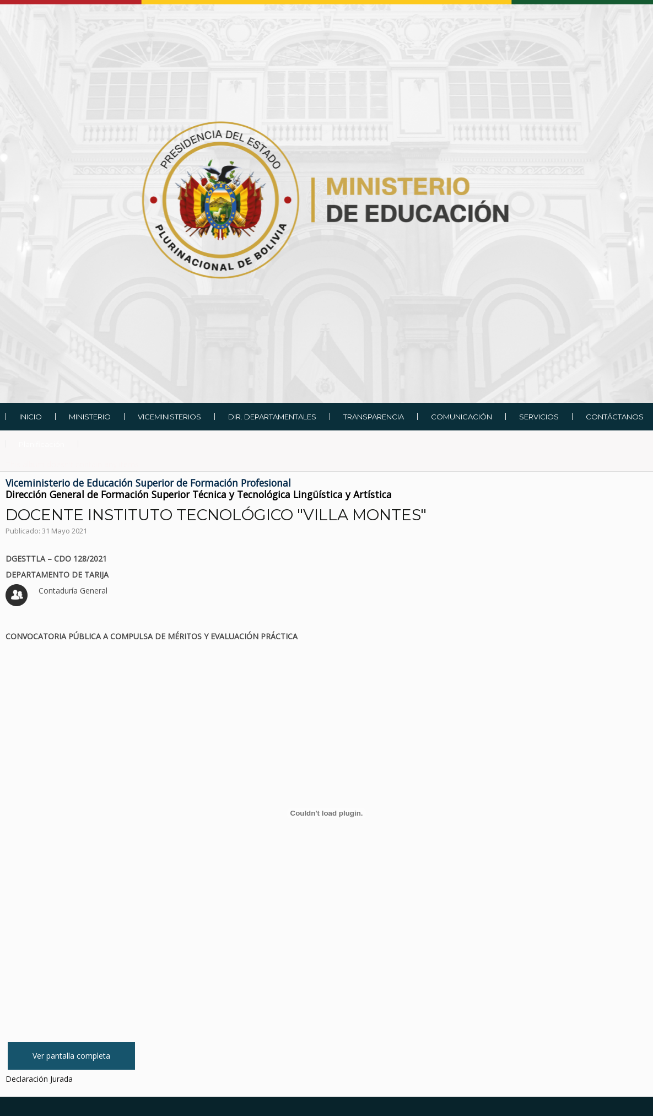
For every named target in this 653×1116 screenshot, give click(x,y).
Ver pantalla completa (71, 1055)
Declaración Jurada (39, 1079)
